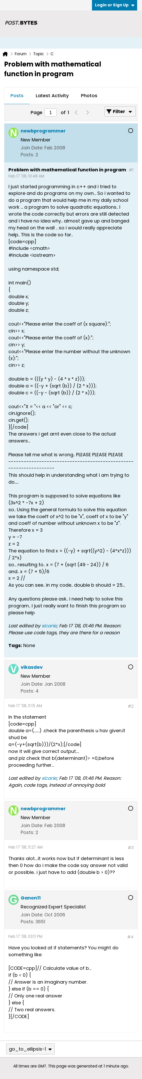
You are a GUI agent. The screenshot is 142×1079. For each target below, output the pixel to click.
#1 (131, 170)
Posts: (27, 154)
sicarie (49, 625)
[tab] (17, 95)
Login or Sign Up (114, 5)
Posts (16, 95)
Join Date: (32, 147)
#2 (131, 706)
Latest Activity (52, 95)
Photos (89, 95)
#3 (131, 847)
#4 (130, 937)
